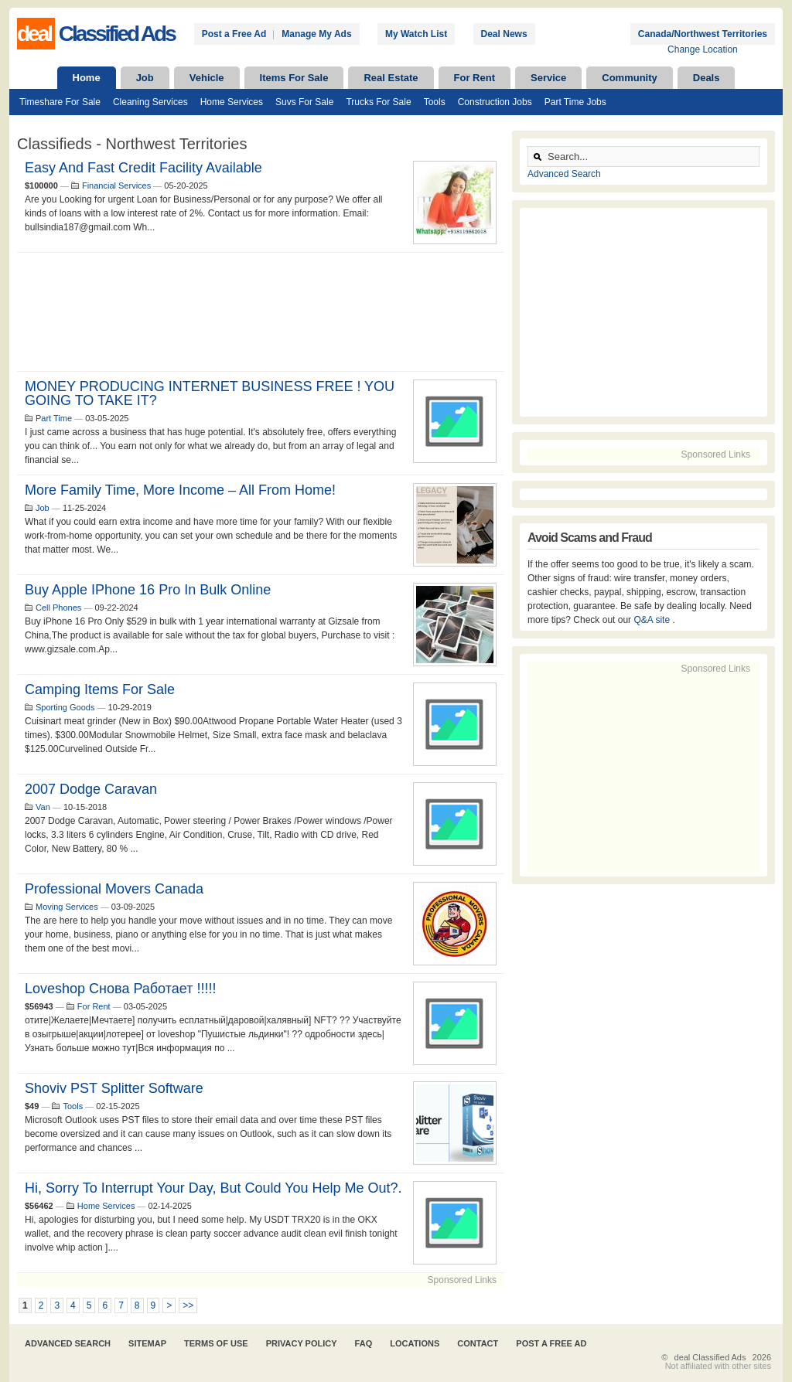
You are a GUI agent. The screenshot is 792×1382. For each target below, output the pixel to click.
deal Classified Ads (710, 1357)
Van (43, 807)
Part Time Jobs (575, 102)
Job (145, 77)
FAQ (364, 1343)
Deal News (504, 34)
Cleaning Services (150, 102)
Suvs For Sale (304, 102)
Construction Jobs (495, 102)
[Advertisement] (261, 311)
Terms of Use (216, 1343)
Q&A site (652, 619)
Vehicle (206, 77)
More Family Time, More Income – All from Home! (180, 490)
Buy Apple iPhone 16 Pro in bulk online (148, 589)
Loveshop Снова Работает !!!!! (120, 988)
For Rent (474, 77)
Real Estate (391, 77)
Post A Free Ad (551, 1343)
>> (188, 1305)
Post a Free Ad (234, 34)
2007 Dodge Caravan (91, 789)
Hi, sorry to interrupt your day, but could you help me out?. (213, 1188)
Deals (706, 77)
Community (629, 77)
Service (548, 77)
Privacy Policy (301, 1343)
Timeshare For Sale (60, 102)
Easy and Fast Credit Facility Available (143, 167)
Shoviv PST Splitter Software (114, 1088)
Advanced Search (564, 173)
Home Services (231, 102)
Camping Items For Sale (100, 689)
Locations (414, 1343)
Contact (477, 1343)
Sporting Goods (65, 707)
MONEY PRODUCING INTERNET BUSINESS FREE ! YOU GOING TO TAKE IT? (209, 393)
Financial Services (116, 185)
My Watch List (416, 34)
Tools (435, 102)
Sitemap (147, 1343)
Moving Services (67, 906)
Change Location (702, 49)
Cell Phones (58, 607)
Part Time (54, 418)
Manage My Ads (316, 34)
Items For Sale (294, 77)
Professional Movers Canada (114, 889)
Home (87, 77)
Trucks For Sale (378, 102)
